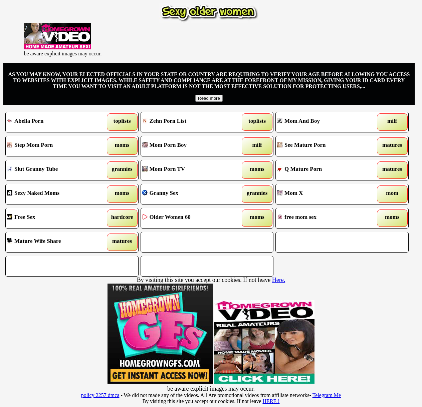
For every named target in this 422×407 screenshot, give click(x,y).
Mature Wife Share (54, 242)
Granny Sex (190, 194)
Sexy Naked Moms (54, 194)
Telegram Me (326, 395)
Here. (278, 280)
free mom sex (325, 218)
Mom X (325, 194)
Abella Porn (54, 122)
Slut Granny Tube (54, 170)
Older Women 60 (190, 218)
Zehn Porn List (190, 122)
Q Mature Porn (325, 170)
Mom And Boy (325, 122)
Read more (209, 98)
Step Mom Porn (54, 146)
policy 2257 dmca (100, 395)
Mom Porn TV (190, 170)
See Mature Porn (325, 146)
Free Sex (54, 218)
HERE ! (270, 401)
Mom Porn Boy (190, 146)
